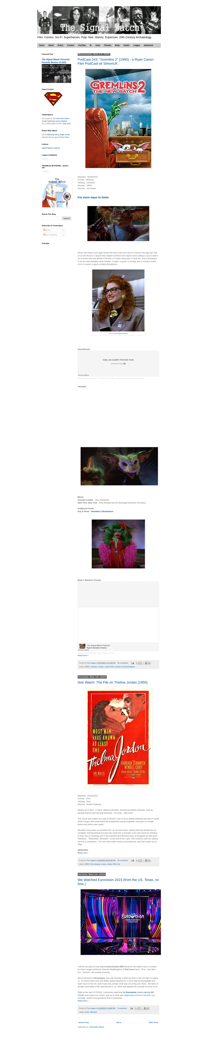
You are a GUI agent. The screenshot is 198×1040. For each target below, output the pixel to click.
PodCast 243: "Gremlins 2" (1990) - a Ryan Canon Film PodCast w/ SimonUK (116, 61)
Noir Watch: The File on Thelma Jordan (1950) (113, 682)
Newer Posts (83, 1022)
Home (41, 45)
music (87, 1012)
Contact (70, 45)
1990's (87, 667)
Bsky (117, 45)
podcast (118, 667)
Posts (46, 230)
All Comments (50, 235)
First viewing (95, 864)
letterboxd (148, 45)
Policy (60, 45)
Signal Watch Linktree (51, 148)
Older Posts (153, 1022)
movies (101, 667)
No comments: (123, 663)
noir (118, 864)
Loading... (46, 159)
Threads (107, 45)
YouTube (82, 45)
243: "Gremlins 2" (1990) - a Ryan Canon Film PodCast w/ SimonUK (120, 378)
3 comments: (123, 1008)
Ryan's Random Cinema (105, 653)
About (51, 45)
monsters (93, 667)
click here (67, 124)
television (93, 1012)
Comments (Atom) (96, 1027)
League (136, 45)
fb (91, 45)
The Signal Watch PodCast (87, 378)
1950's (87, 864)
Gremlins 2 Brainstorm (102, 511)
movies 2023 (109, 667)
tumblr (126, 45)
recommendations (128, 667)
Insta (98, 45)
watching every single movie (58, 135)
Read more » (83, 655)
